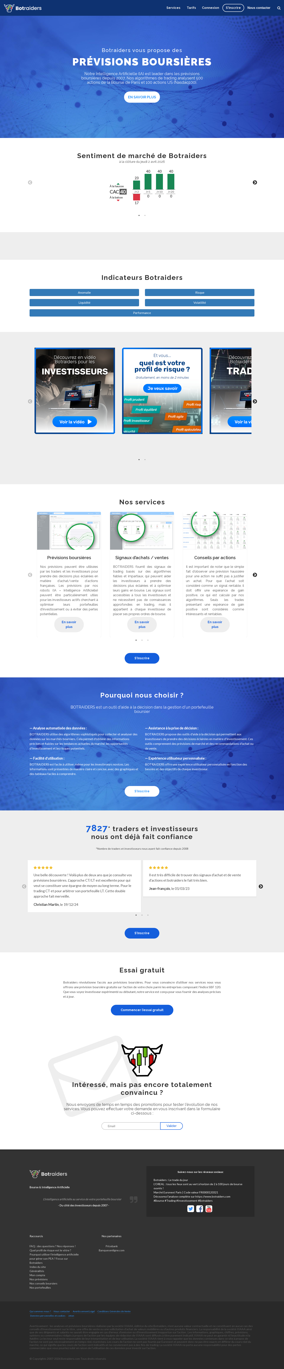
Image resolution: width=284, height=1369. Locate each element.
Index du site (38, 1266)
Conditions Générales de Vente (114, 1311)
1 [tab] (139, 215)
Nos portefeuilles (40, 1287)
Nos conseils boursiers (43, 1283)
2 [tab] (145, 215)
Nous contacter (259, 7)
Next (254, 182)
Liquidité (84, 302)
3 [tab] (148, 640)
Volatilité (199, 302)
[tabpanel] (142, 182)
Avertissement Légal (84, 1311)
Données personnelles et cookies (47, 1315)
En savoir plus (142, 97)
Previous (30, 182)
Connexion (210, 8)
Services (173, 8)
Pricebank (112, 1246)
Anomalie (84, 292)
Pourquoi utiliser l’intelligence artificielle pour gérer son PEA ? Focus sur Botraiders (54, 1258)
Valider (171, 1126)
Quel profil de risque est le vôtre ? (50, 1250)
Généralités (37, 1271)
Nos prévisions (39, 1279)
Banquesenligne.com (111, 1250)
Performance (142, 313)
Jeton (71, 1315)
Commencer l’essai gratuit (142, 1010)
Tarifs (191, 8)
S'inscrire (142, 658)
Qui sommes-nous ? (40, 1311)
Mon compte (37, 1275)
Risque (199, 292)
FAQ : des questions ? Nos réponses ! (53, 1246)
